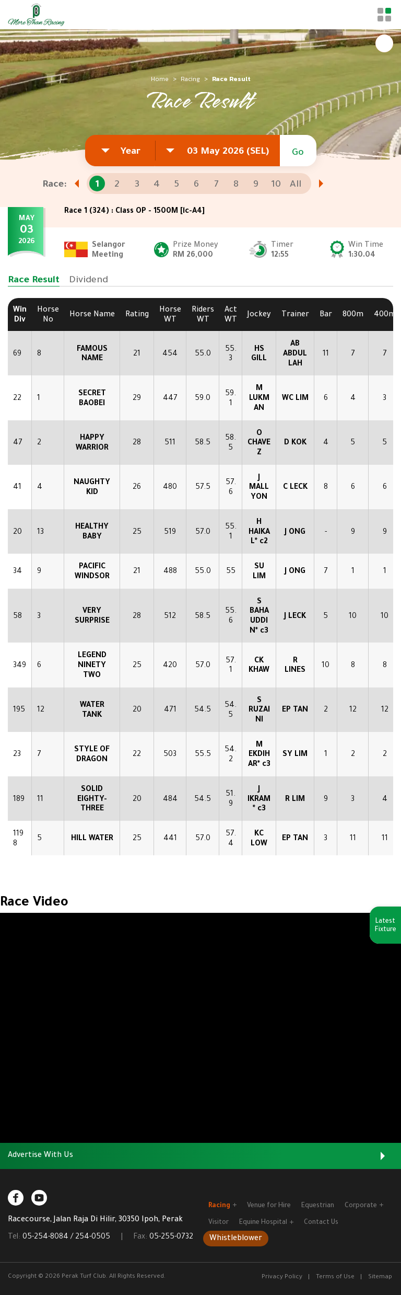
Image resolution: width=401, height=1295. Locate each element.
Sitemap (380, 1277)
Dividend (88, 281)
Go (298, 153)
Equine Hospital (266, 1223)
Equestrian (317, 1206)
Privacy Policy (282, 1277)
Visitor (218, 1223)
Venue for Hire (269, 1206)
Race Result (34, 281)
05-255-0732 (171, 1237)
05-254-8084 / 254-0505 (66, 1237)
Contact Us (321, 1223)
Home (160, 79)
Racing (190, 79)
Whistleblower (235, 1239)
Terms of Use (335, 1277)
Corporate (364, 1206)
